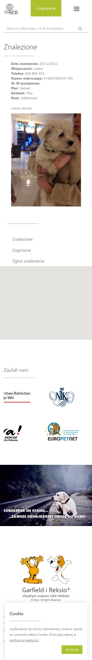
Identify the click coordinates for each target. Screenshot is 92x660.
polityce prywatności (24, 640)
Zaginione (21, 250)
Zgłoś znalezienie (28, 261)
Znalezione (22, 239)
